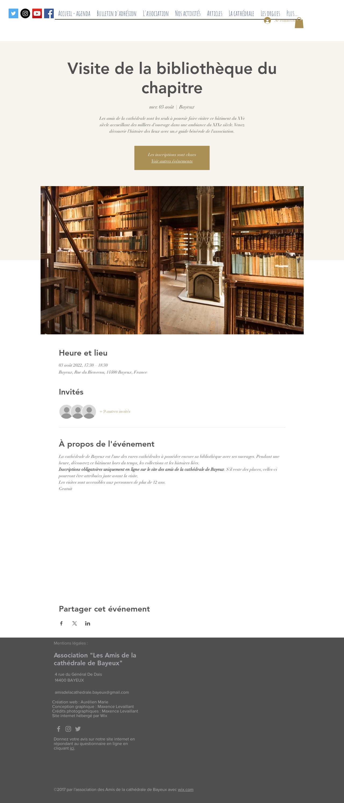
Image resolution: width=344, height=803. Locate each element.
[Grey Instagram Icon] (68, 729)
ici (72, 748)
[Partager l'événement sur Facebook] (61, 623)
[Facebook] (49, 13)
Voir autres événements (172, 161)
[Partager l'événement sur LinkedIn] (87, 623)
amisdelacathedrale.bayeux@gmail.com (92, 692)
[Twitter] (13, 13)
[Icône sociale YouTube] (37, 13)
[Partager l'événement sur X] (74, 623)
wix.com (186, 789)
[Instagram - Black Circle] (25, 13)
